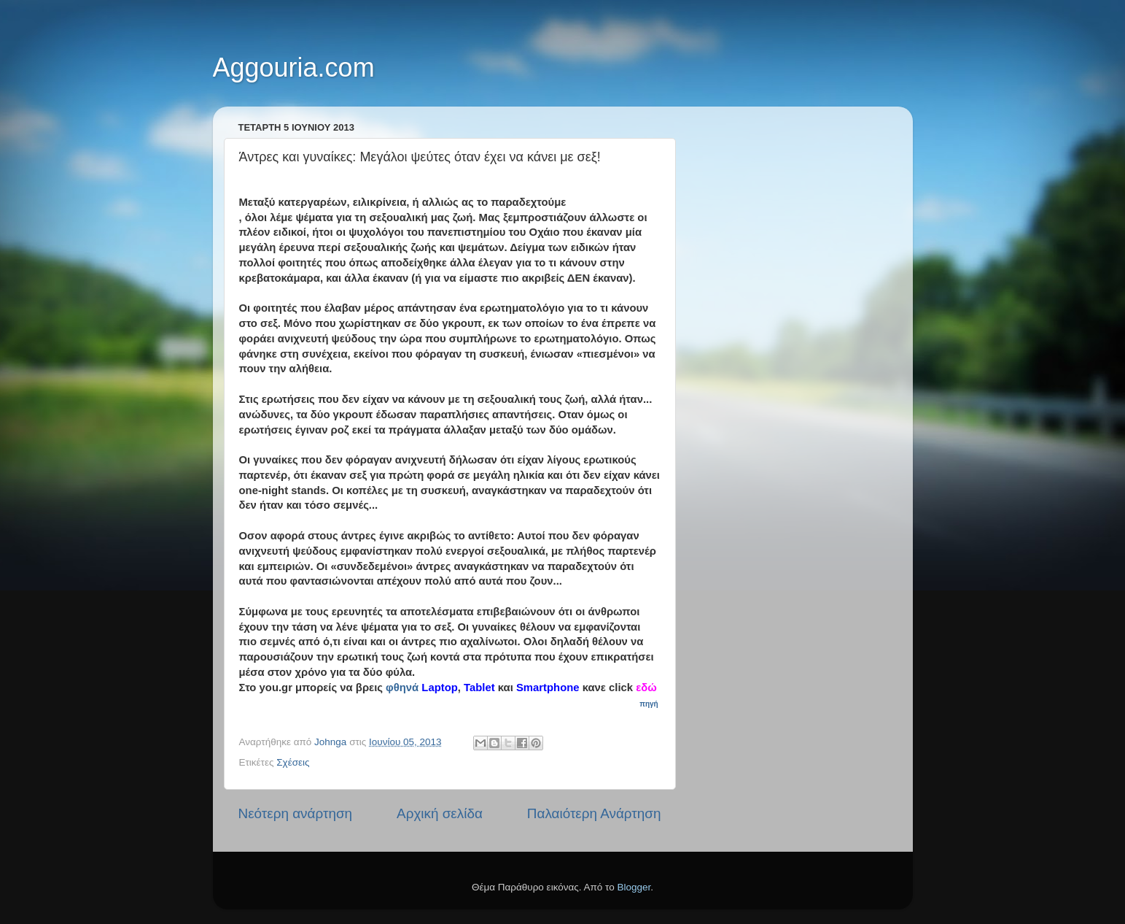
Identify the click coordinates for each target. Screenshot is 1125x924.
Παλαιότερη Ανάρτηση (594, 813)
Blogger (634, 887)
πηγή (649, 704)
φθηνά (402, 687)
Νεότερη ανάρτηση (295, 813)
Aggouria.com (294, 67)
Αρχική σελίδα (440, 813)
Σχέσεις (292, 762)
